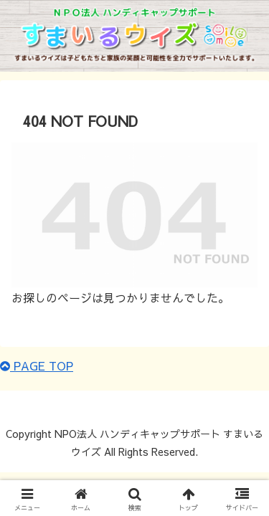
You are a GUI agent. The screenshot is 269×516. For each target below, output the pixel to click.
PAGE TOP (36, 365)
